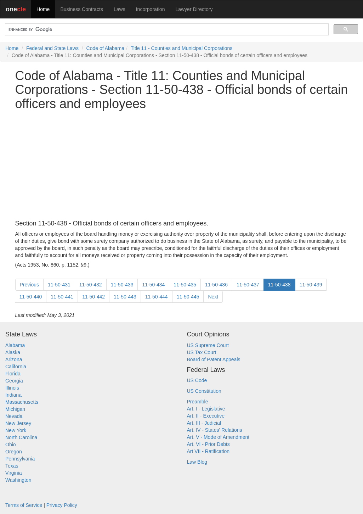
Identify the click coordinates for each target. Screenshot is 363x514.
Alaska (12, 352)
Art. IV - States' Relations (214, 430)
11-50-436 (216, 284)
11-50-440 (30, 297)
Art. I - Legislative (206, 409)
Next (213, 297)
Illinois (12, 388)
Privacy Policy (61, 505)
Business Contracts (81, 9)
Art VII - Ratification (208, 451)
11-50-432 (90, 284)
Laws (119, 9)
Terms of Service (23, 505)
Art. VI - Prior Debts (208, 444)
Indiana (13, 395)
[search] (166, 30)
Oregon (13, 451)
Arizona (13, 359)
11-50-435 (185, 284)
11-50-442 (93, 297)
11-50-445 (188, 297)
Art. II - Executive (206, 416)
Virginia (13, 473)
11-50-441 (62, 297)
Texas (11, 466)
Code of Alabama (105, 48)
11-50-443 (125, 297)
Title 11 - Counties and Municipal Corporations (181, 48)
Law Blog (197, 462)
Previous (29, 284)
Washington (18, 480)
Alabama (15, 345)
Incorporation (150, 9)
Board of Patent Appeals (213, 359)
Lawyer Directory (193, 9)
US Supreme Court (208, 345)
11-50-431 (59, 284)
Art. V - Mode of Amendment (218, 437)
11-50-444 (156, 297)
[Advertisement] (181, 165)
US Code (197, 380)
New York (15, 430)
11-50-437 (248, 284)
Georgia (14, 381)
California (15, 366)
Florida (13, 373)
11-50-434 (153, 284)
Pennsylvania (20, 459)
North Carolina (21, 437)
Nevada (13, 416)
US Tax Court (201, 352)
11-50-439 (311, 284)
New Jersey (18, 423)
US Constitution (204, 391)
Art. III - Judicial (204, 423)
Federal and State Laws (52, 48)
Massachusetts (21, 402)
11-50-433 (122, 284)
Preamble (197, 401)
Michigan (15, 409)
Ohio (10, 444)
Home (43, 9)
